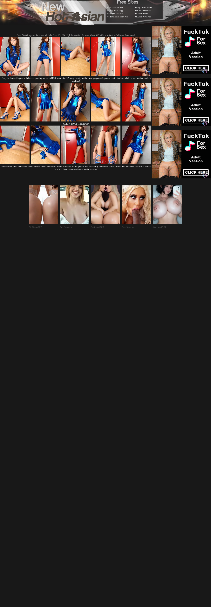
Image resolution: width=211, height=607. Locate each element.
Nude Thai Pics (116, 13)
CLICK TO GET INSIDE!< (76, 123)
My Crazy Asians (144, 7)
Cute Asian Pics (144, 10)
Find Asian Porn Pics (119, 16)
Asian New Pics (144, 16)
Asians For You (116, 7)
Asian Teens (142, 13)
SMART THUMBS (112, 510)
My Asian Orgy (116, 10)
